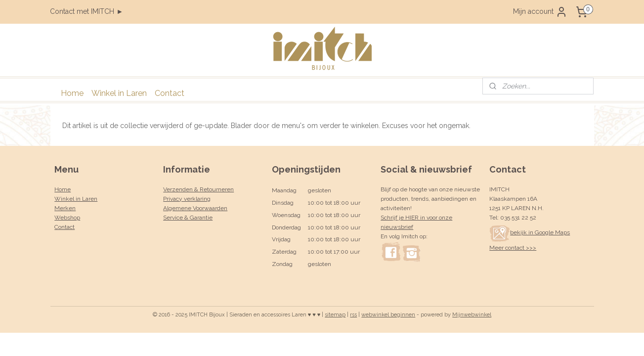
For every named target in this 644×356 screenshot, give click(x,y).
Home (72, 93)
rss (353, 315)
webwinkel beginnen (388, 315)
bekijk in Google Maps (529, 232)
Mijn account (540, 12)
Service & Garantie (188, 217)
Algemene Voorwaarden (195, 208)
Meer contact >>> (512, 247)
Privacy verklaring (187, 198)
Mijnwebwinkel (471, 315)
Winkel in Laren (119, 93)
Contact (169, 93)
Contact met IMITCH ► (86, 11)
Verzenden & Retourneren (198, 189)
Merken (65, 208)
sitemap (335, 315)
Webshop (67, 217)
